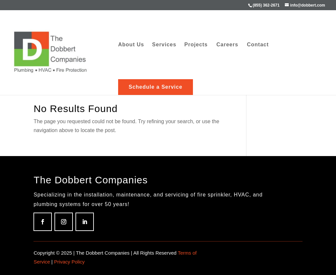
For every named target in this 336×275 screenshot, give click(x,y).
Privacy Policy (69, 261)
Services (164, 44)
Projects (196, 44)
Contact (258, 44)
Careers (227, 44)
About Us (131, 44)
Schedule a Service (155, 87)
